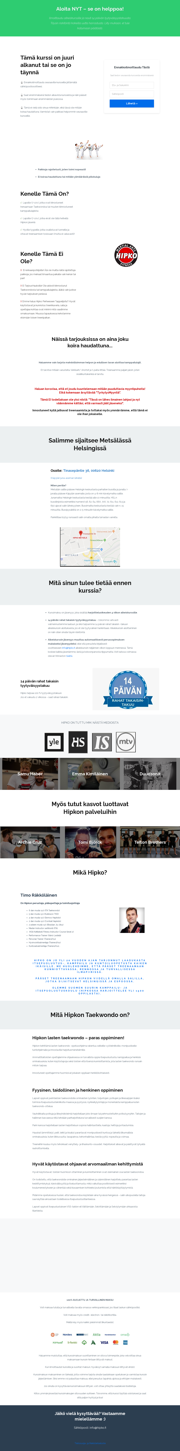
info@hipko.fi (68, 648)
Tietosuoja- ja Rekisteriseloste (90, 1443)
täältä (69, 656)
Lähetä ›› (132, 103)
